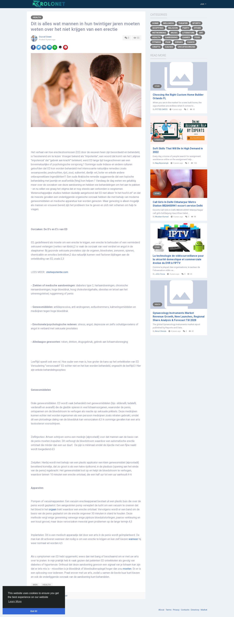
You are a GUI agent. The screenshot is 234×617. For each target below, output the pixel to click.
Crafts (156, 47)
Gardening (171, 37)
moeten (127, 568)
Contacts (185, 610)
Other (197, 28)
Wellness (168, 23)
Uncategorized (186, 47)
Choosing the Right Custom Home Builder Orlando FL (178, 96)
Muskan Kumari (162, 217)
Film (167, 42)
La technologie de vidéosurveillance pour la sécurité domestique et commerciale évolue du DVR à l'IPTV (178, 259)
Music (174, 32)
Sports (196, 23)
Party (185, 28)
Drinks (179, 42)
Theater (183, 23)
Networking (159, 32)
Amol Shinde (160, 331)
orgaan (52, 509)
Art (201, 32)
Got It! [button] (33, 611)
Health (37, 17)
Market (204, 610)
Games (186, 37)
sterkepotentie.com (57, 272)
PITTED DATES (161, 109)
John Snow (160, 274)
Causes (169, 47)
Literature (188, 32)
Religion (173, 28)
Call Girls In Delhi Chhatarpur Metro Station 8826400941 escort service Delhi (178, 204)
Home (155, 23)
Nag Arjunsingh (162, 163)
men (35, 584)
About (161, 610)
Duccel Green (45, 37)
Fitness (156, 42)
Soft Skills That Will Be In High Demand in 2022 (178, 150)
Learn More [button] (15, 601)
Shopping (157, 28)
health (47, 584)
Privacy (176, 610)
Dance (191, 42)
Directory (195, 610)
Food (197, 37)
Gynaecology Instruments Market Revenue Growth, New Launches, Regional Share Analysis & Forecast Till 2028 (178, 316)
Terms (169, 610)
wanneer (133, 539)
